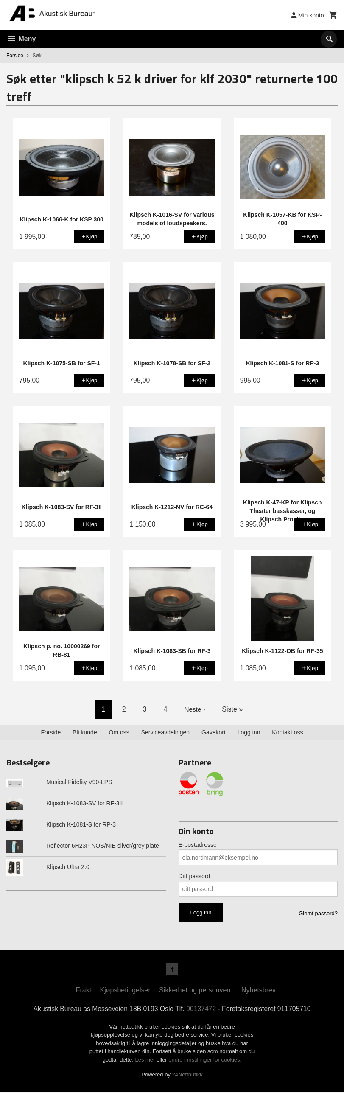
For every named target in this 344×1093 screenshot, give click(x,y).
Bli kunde (85, 732)
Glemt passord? (318, 913)
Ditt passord (194, 876)
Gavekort (213, 732)
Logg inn (249, 732)
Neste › (195, 709)
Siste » (233, 709)
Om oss (119, 732)
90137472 (202, 1010)
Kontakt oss (287, 732)
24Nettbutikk (187, 1076)
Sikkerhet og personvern (195, 991)
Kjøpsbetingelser (125, 991)
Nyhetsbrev (258, 991)
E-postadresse (198, 844)
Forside (14, 56)
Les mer (146, 1061)
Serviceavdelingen (165, 732)
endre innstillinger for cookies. (204, 1061)
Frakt (83, 991)
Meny (21, 38)
